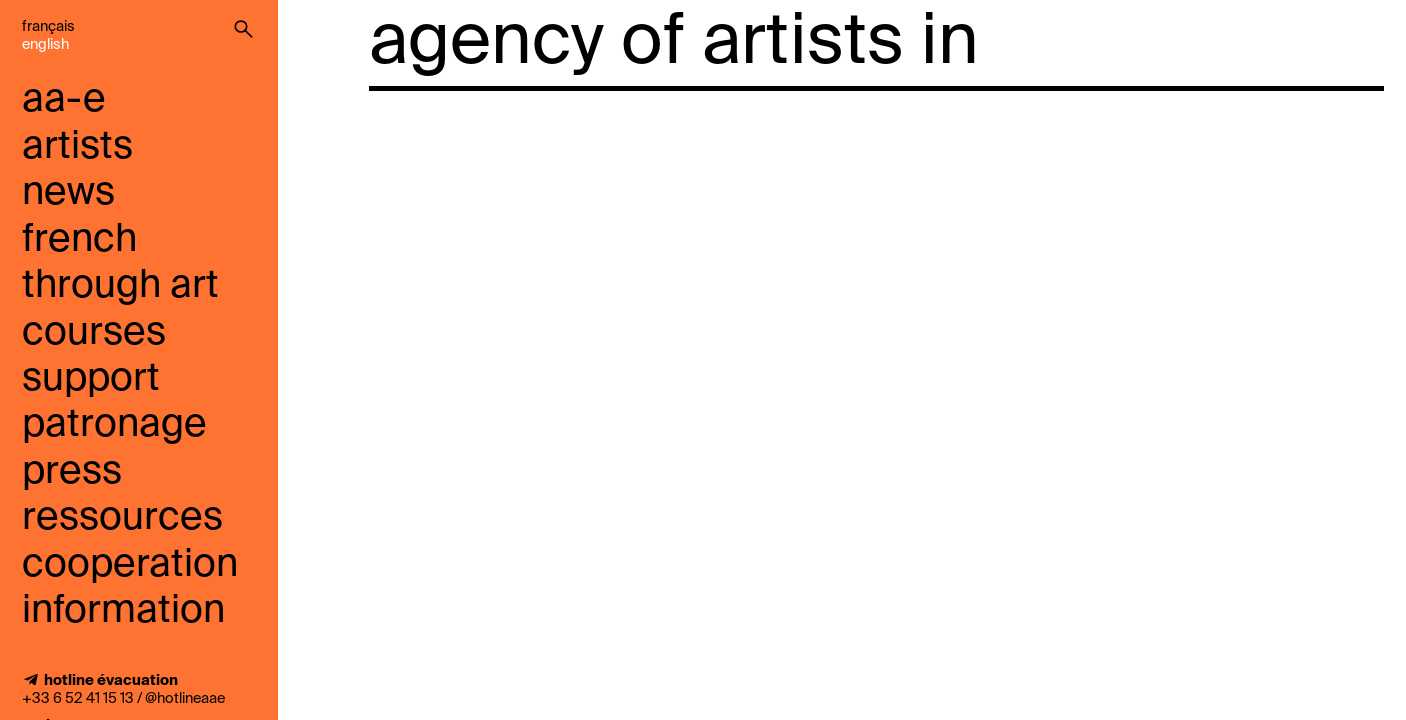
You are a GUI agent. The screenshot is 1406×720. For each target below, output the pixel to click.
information (123, 611)
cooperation (130, 565)
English (45, 45)
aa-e (64, 100)
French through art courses (120, 287)
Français (48, 27)
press (72, 472)
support (91, 379)
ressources (122, 518)
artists (77, 147)
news (68, 193)
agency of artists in (674, 44)
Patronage (114, 425)
